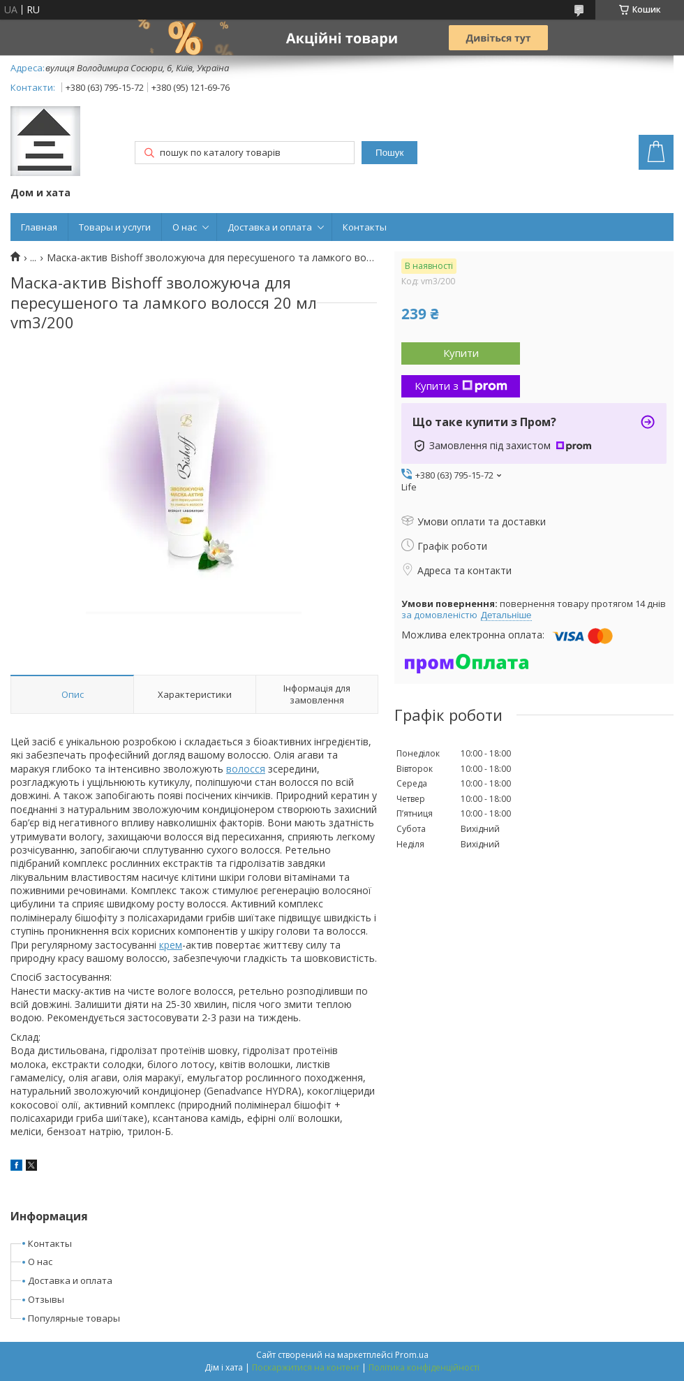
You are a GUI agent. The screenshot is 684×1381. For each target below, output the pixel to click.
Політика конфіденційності (424, 1367)
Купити (461, 353)
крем (170, 944)
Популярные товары (74, 1318)
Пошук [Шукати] (389, 152)
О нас (184, 227)
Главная (39, 227)
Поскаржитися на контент (305, 1367)
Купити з (461, 386)
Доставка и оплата (270, 227)
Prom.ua (412, 1355)
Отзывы (46, 1299)
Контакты (365, 227)
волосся (245, 768)
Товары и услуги (115, 227)
